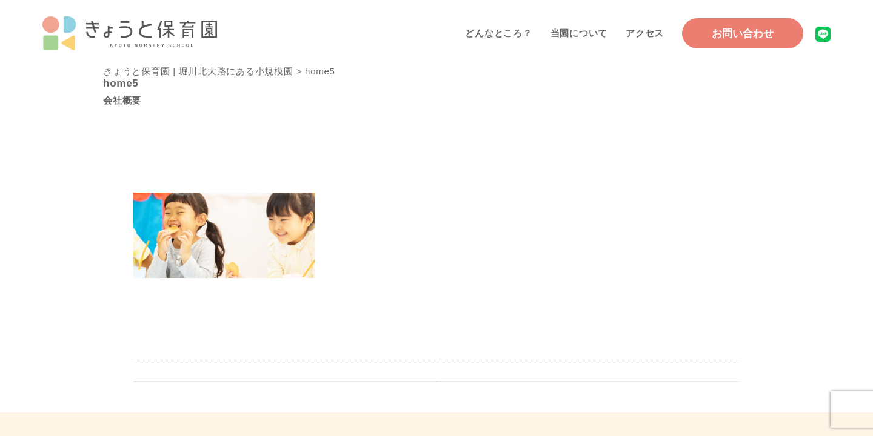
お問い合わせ (743, 33)
